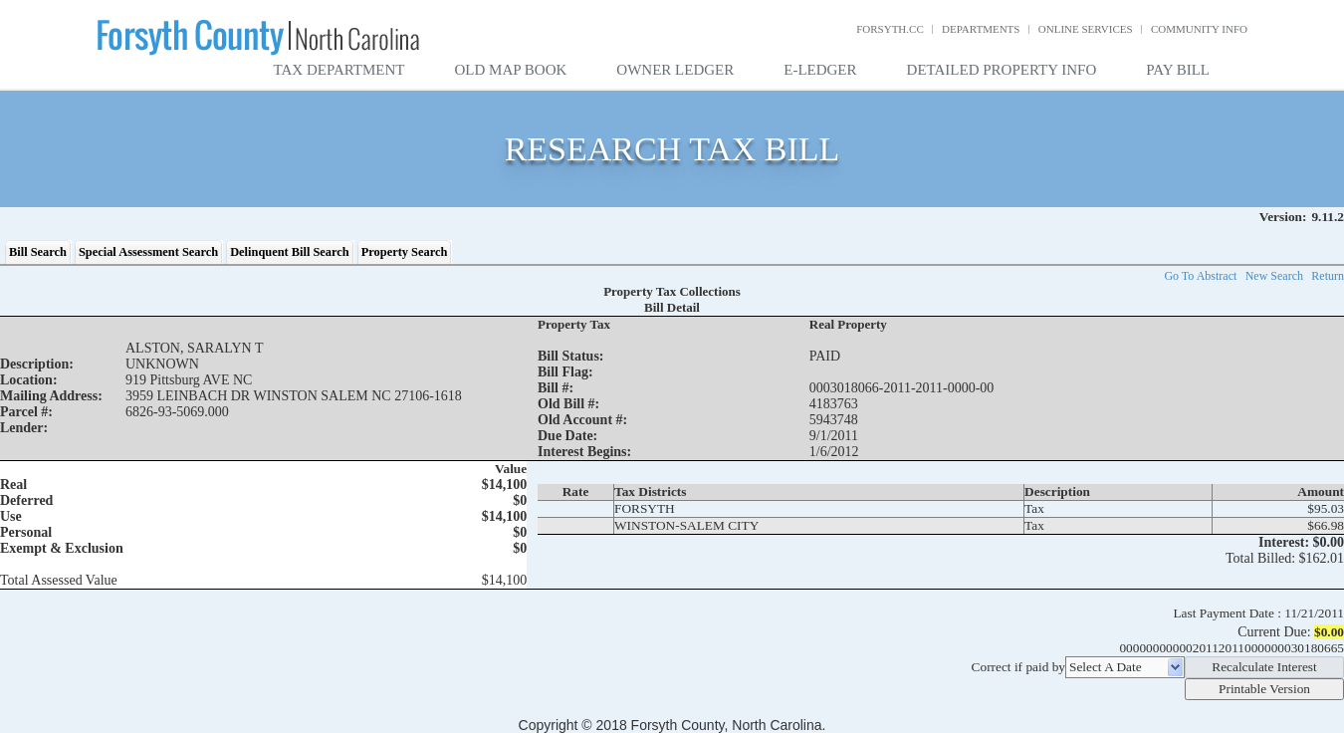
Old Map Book (511, 70)
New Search (1274, 276)
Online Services (1085, 29)
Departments (980, 29)
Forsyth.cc (890, 29)
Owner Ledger (675, 70)
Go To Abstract (1200, 276)
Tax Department (339, 70)
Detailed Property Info (1002, 70)
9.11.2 (1327, 216)
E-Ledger (820, 70)
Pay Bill (1178, 70)
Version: (1283, 216)
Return (1327, 276)
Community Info (1199, 29)
